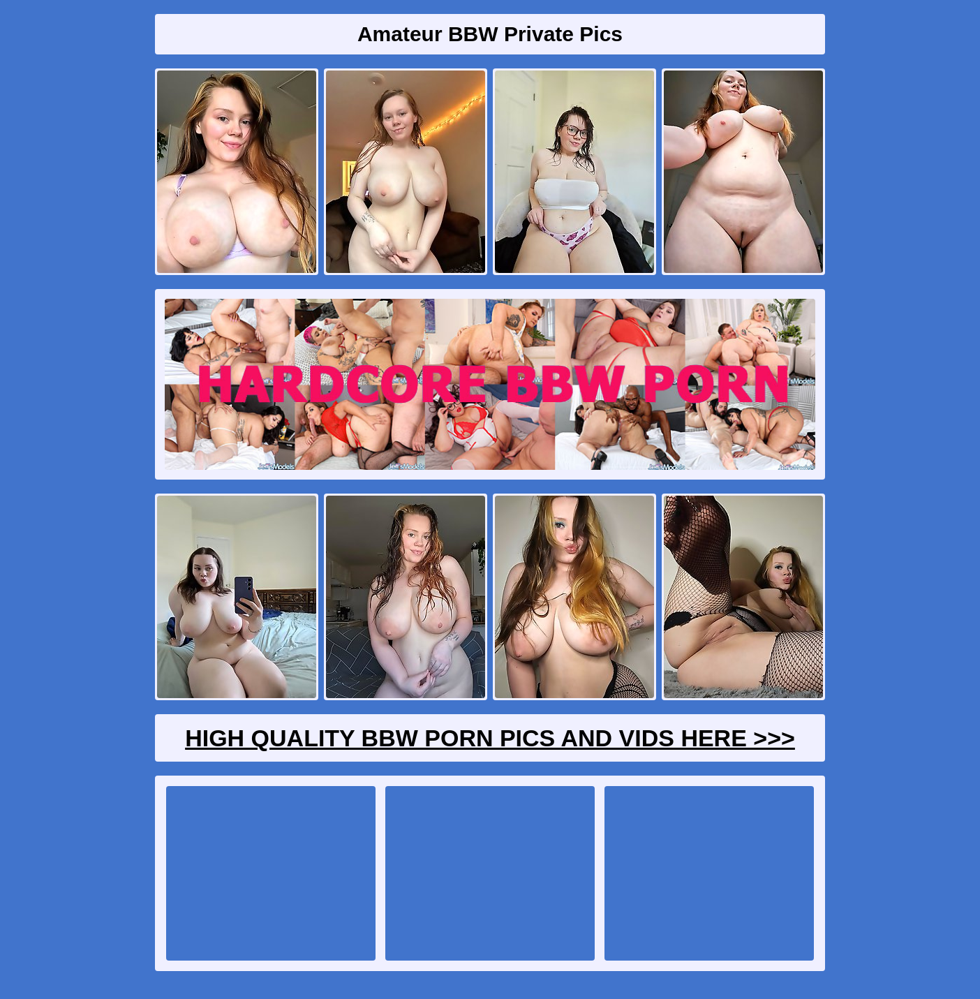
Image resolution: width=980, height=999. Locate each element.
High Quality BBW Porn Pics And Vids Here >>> (490, 738)
